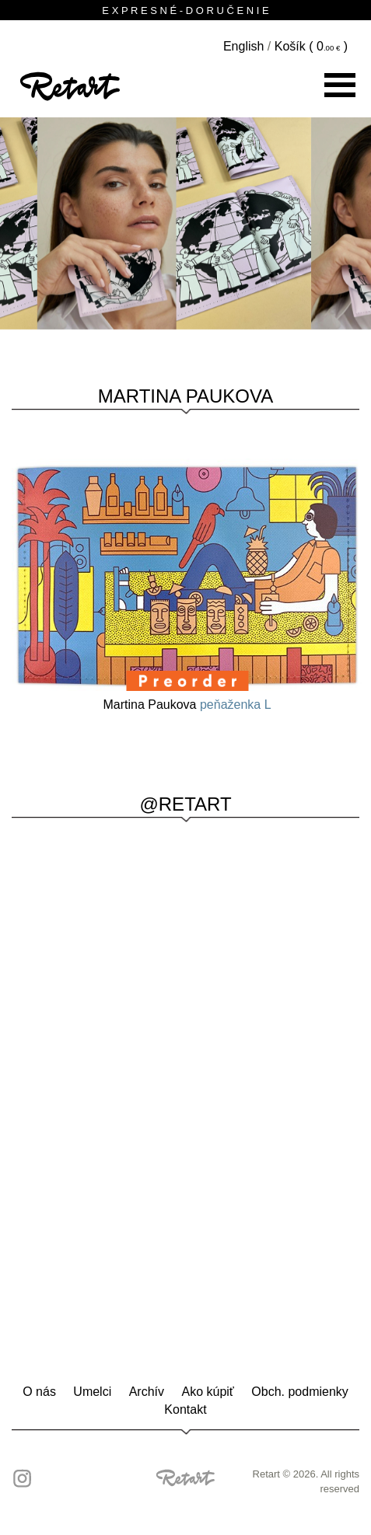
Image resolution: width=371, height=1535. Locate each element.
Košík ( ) (311, 46)
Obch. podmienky (299, 1391)
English (243, 46)
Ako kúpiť (207, 1391)
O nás (39, 1391)
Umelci (92, 1391)
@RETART (185, 804)
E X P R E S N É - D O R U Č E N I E (185, 10)
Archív (146, 1391)
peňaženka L (235, 704)
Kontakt (185, 1409)
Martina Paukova (185, 395)
